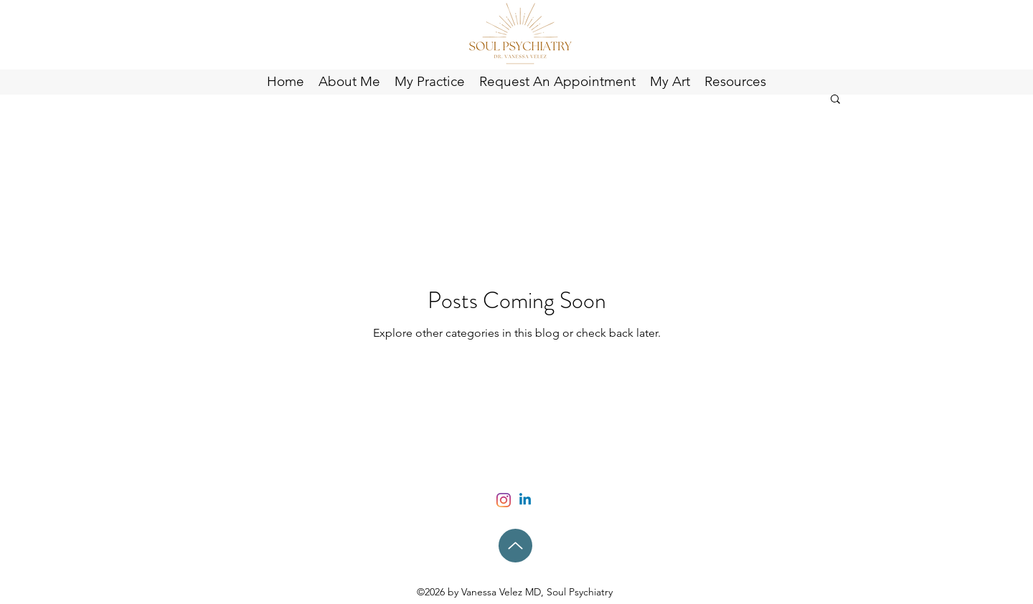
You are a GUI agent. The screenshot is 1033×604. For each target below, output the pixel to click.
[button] (835, 99)
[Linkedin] (525, 500)
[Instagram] (503, 500)
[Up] (515, 545)
